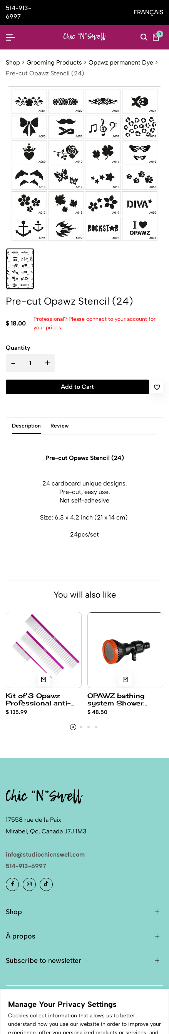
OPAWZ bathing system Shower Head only (115, 699)
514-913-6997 (26, 866)
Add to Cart (77, 386)
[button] (73, 727)
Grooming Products (54, 62)
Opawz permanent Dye (121, 62)
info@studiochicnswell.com (45, 854)
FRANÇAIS (148, 12)
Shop (13, 62)
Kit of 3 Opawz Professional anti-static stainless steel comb (44, 699)
